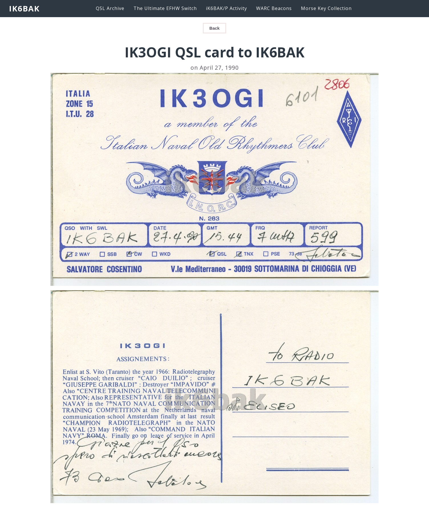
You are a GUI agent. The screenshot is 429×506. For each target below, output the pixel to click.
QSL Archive (110, 8)
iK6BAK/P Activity (226, 8)
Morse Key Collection (326, 8)
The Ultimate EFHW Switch (165, 8)
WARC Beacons (274, 8)
